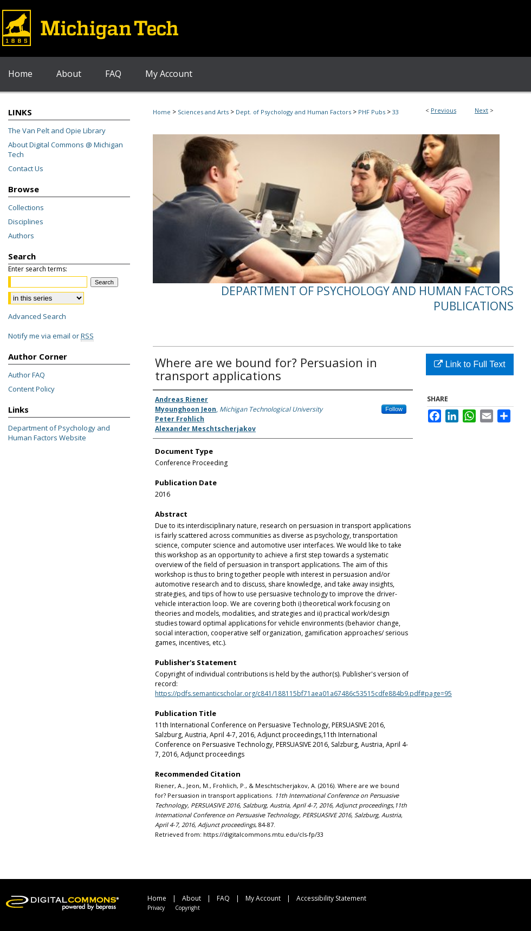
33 (395, 112)
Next (481, 110)
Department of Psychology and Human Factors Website (59, 432)
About (191, 898)
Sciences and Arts (203, 112)
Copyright (187, 908)
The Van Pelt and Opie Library (57, 130)
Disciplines (25, 221)
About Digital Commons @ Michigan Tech (65, 149)
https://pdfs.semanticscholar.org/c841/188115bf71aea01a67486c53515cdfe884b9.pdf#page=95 (303, 693)
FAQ (223, 898)
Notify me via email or (51, 336)
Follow (394, 409)
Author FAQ (26, 375)
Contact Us (25, 168)
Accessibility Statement (331, 898)
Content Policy (31, 389)
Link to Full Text (469, 364)
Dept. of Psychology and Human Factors (293, 112)
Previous (443, 110)
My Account (263, 898)
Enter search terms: (37, 269)
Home (162, 112)
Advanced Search (37, 316)
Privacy (156, 908)
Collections (26, 207)
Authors (21, 235)
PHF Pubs (371, 112)
